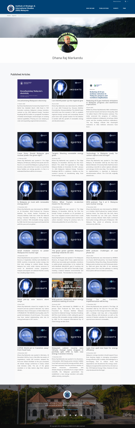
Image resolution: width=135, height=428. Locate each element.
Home (9, 15)
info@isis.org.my (72, 409)
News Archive (117, 1)
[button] (126, 1)
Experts (14, 15)
